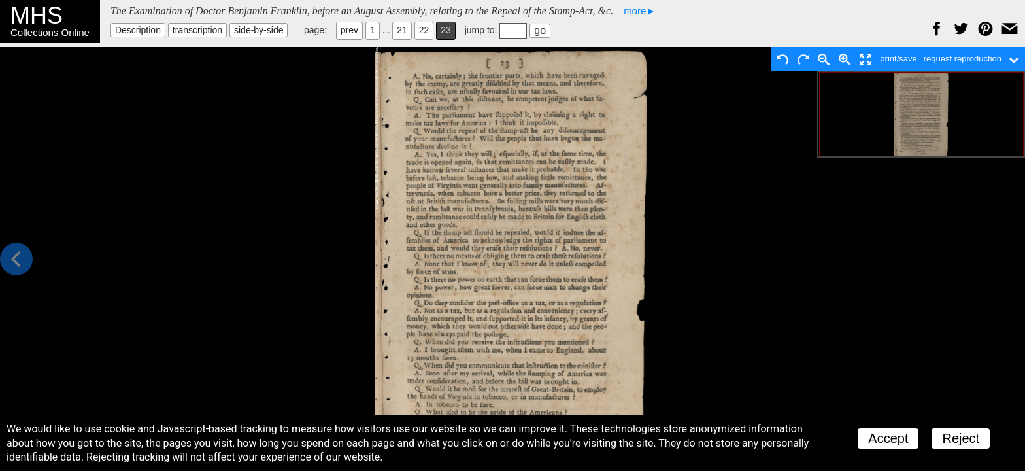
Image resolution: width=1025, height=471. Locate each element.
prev (349, 30)
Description (138, 30)
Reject (960, 438)
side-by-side (258, 30)
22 (424, 30)
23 (446, 30)
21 (402, 30)
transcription (197, 30)
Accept (888, 438)
